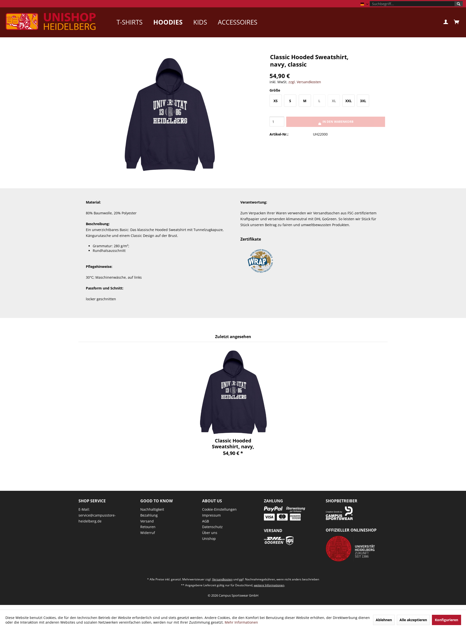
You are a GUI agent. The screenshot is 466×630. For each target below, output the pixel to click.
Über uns (209, 532)
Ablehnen (384, 619)
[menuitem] (416, 3)
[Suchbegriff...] (416, 3)
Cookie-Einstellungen (219, 509)
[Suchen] (458, 3)
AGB (205, 521)
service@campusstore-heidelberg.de (97, 518)
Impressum (211, 515)
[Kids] (200, 22)
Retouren (147, 526)
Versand (147, 521)
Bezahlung (149, 515)
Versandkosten (222, 579)
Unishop (209, 538)
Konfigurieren (446, 619)
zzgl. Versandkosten (304, 82)
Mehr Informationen (241, 622)
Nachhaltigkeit (152, 509)
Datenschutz (212, 526)
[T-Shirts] (129, 22)
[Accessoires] (237, 22)
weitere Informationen (269, 585)
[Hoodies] (168, 22)
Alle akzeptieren (413, 619)
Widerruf (147, 532)
